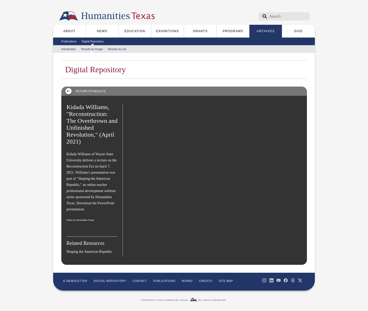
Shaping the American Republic (89, 252)
